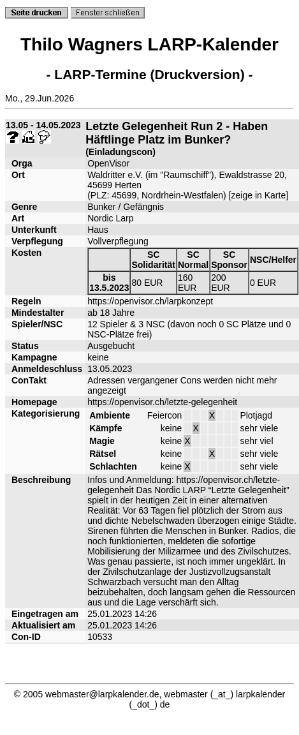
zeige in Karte (258, 195)
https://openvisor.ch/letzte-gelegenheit (162, 402)
